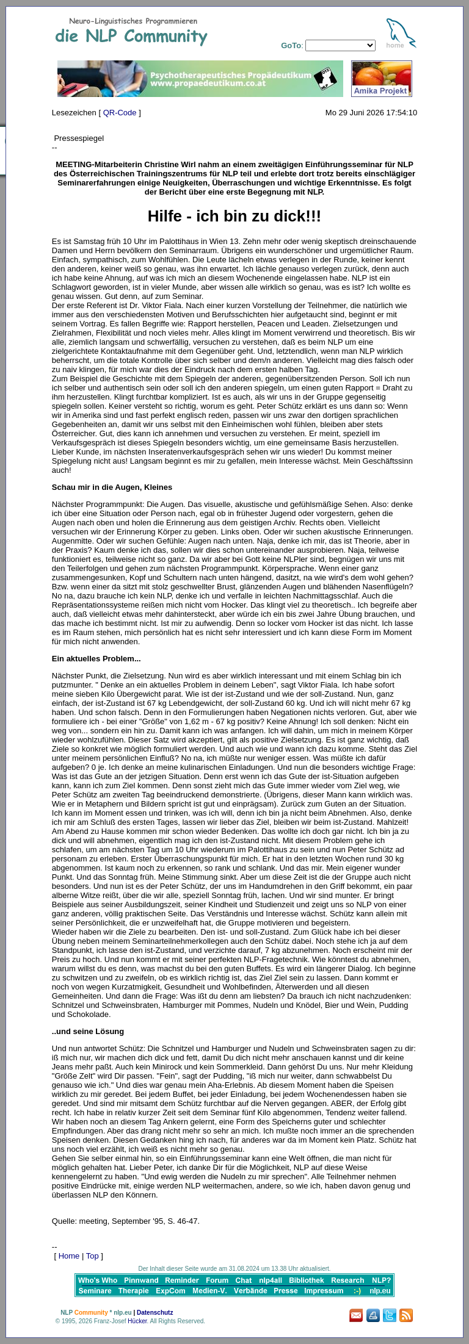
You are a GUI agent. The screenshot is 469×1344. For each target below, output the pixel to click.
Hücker (137, 1321)
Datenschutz (155, 1312)
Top (92, 1255)
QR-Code (120, 112)
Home (69, 1255)
